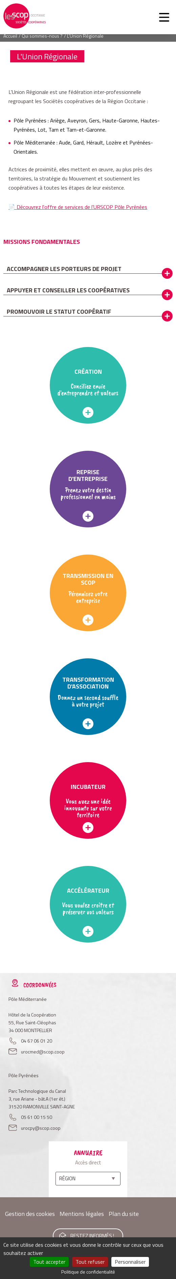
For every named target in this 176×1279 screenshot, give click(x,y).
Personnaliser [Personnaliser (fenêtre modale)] (130, 1262)
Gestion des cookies (30, 1213)
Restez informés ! (92, 1236)
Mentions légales (82, 1213)
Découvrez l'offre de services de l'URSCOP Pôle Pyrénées (82, 207)
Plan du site (124, 1213)
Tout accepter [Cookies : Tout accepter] (49, 1262)
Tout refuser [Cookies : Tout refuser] (90, 1262)
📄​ (12, 207)
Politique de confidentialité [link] (88, 1271)
